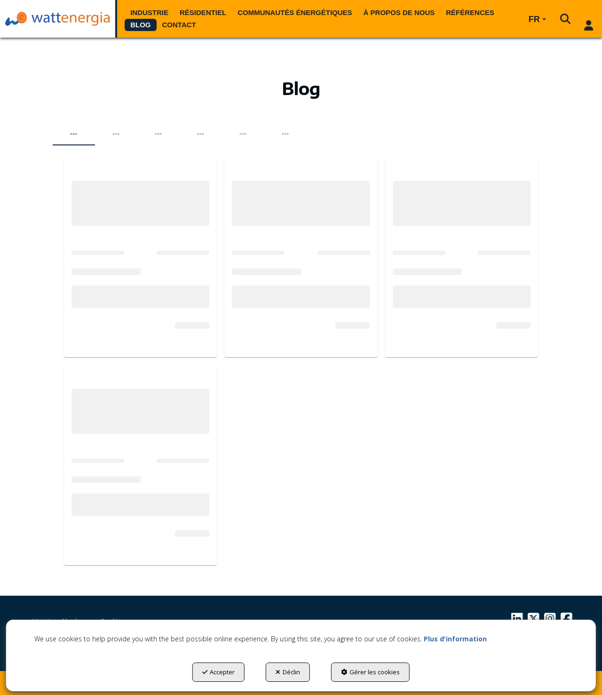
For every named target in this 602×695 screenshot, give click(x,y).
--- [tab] (73, 133)
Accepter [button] (218, 672)
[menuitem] (149, 13)
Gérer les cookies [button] (370, 672)
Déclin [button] (288, 672)
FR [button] (537, 19)
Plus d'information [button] (455, 638)
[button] (57, 19)
